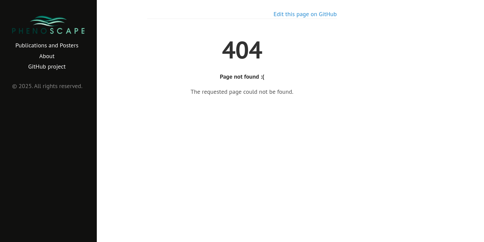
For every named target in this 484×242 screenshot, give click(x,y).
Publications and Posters (46, 45)
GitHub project (47, 66)
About (47, 56)
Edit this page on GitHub (305, 14)
